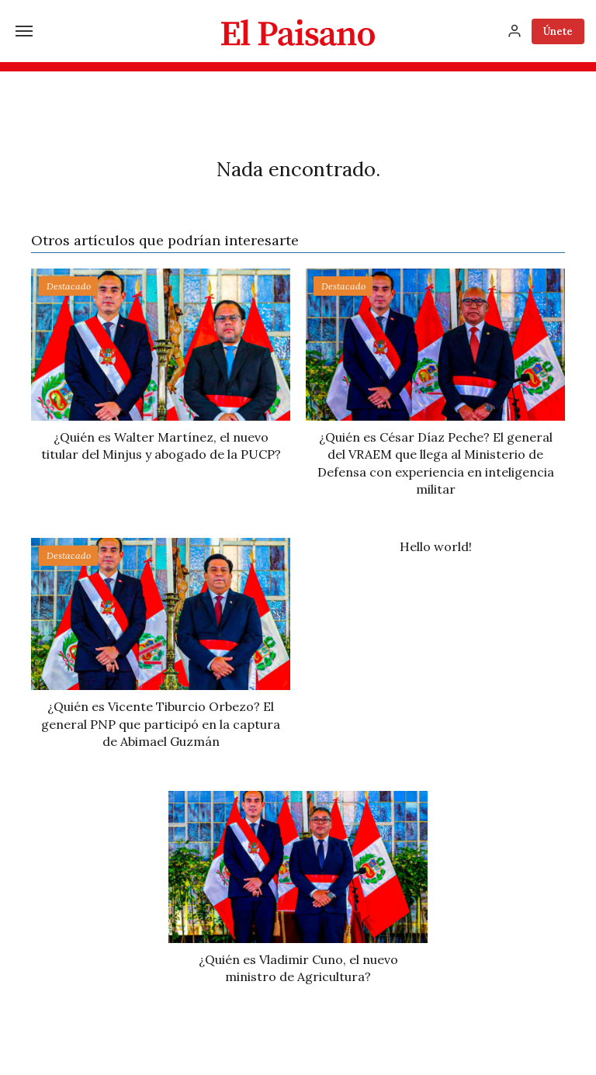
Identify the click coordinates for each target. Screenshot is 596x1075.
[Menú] (24, 31)
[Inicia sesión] (514, 31)
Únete (558, 31)
